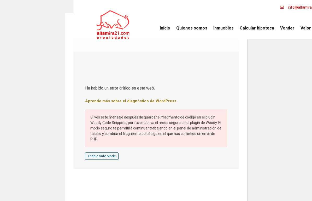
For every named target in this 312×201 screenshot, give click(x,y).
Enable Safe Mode (102, 156)
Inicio (165, 28)
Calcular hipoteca (257, 28)
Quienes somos (191, 28)
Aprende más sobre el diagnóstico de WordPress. (131, 101)
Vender (287, 28)
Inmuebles (223, 28)
